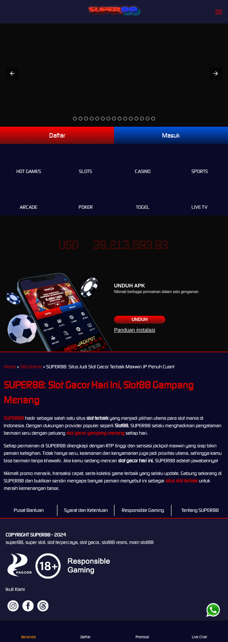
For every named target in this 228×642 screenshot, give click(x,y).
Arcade (28, 198)
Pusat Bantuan (29, 510)
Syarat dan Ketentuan (86, 510)
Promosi (142, 631)
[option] (75, 118)
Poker (85, 198)
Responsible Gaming (143, 510)
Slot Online (31, 367)
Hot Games (28, 162)
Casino (142, 162)
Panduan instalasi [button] (134, 330)
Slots (85, 162)
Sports (199, 162)
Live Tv (199, 198)
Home (10, 367)
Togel (142, 198)
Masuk (171, 135)
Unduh (140, 319)
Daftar (57, 135)
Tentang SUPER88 (200, 510)
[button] (12, 73)
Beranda (28, 631)
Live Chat (199, 631)
